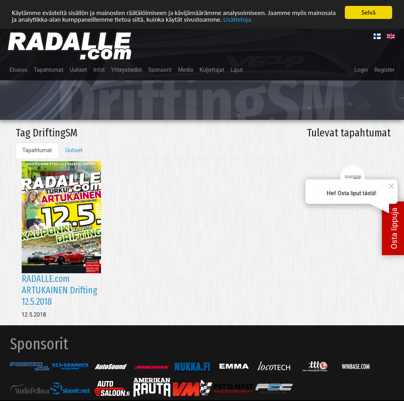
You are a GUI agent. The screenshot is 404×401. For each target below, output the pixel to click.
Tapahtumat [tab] (37, 150)
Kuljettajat (212, 69)
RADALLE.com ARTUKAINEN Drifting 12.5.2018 (59, 290)
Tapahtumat (48, 69)
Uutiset (78, 69)
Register (384, 69)
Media (185, 69)
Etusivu (18, 69)
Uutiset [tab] (74, 150)
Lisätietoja (237, 19)
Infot (99, 69)
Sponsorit (160, 69)
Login (361, 69)
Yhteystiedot (126, 69)
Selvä (368, 12)
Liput (237, 69)
